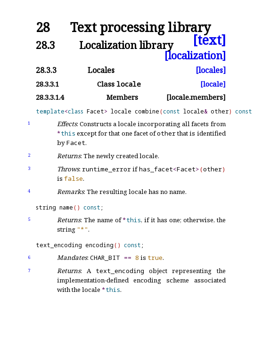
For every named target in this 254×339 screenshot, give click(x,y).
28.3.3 (46, 70)
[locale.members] (196, 97)
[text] (209, 40)
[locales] (211, 70)
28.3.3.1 (47, 84)
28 (43, 27)
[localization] (195, 55)
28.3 (45, 45)
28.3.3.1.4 (50, 97)
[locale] (213, 84)
